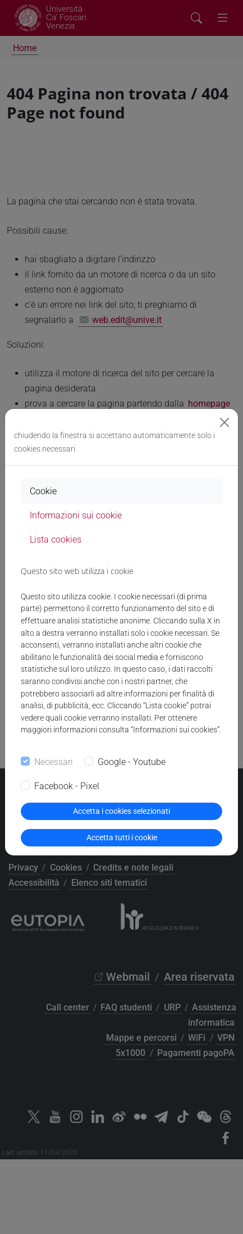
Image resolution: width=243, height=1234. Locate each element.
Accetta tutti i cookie (121, 837)
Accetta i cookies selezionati (121, 811)
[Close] (224, 422)
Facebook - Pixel (66, 786)
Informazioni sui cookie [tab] (76, 515)
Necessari (53, 762)
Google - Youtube (132, 762)
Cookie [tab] (43, 491)
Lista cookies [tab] (55, 539)
